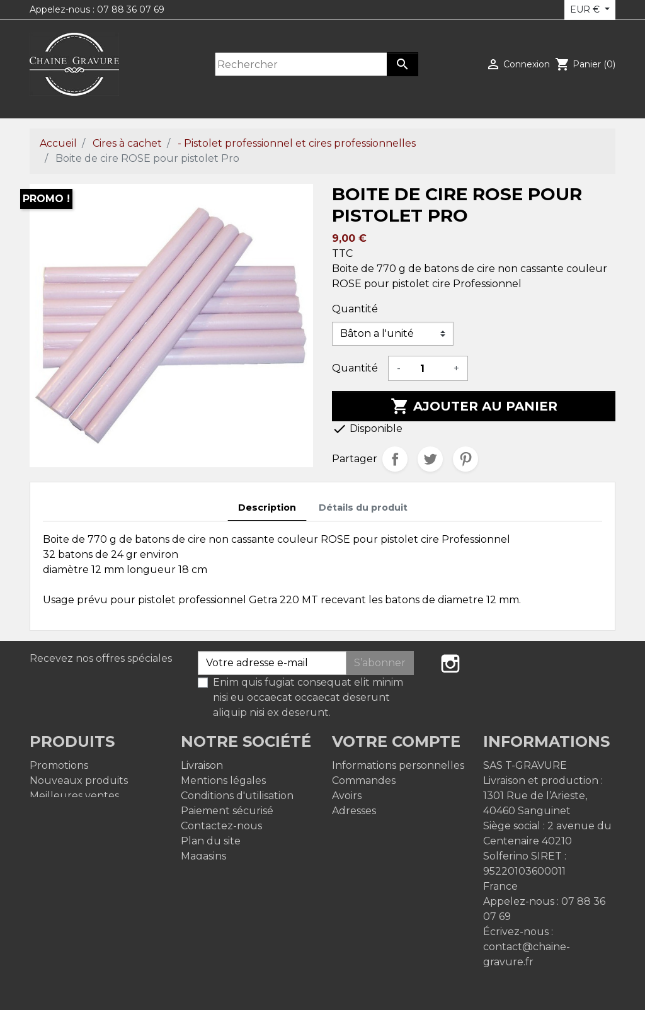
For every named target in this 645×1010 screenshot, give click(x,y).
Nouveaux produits (79, 780)
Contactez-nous (221, 826)
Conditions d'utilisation (237, 796)
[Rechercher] (301, 64)
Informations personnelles (398, 765)
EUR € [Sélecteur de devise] (586, 9)
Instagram (450, 663)
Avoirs (347, 796)
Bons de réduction (379, 826)
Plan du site (211, 841)
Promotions (59, 765)
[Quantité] (427, 368)
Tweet (430, 459)
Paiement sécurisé (227, 811)
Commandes (364, 780)
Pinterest (465, 459)
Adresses (354, 811)
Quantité (355, 309)
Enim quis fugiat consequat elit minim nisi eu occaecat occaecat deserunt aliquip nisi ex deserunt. (308, 697)
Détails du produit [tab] (363, 507)
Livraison (202, 765)
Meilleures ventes (74, 796)
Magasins (203, 856)
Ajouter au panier (474, 406)
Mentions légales (223, 780)
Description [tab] (267, 507)
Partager (395, 459)
